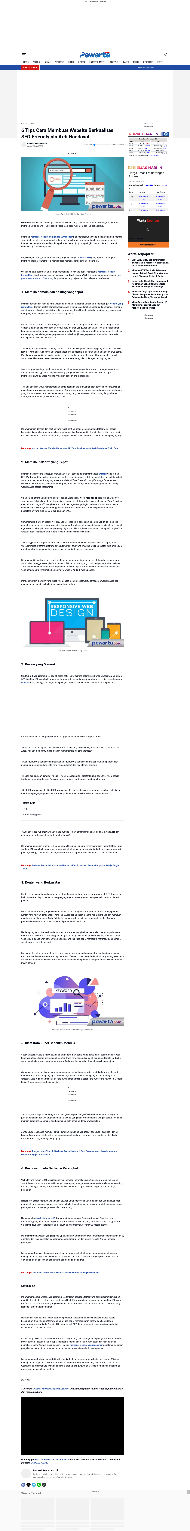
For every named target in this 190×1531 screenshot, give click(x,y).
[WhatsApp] (39, 1485)
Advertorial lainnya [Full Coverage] (148, 245)
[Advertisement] (95, 1512)
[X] (28, 1485)
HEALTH (125, 62)
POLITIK (36, 62)
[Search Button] (166, 54)
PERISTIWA (59, 62)
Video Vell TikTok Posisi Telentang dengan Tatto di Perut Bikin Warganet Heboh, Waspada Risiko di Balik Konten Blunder (150, 273)
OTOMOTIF (148, 62)
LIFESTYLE (113, 62)
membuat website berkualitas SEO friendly (52, 236)
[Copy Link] (44, 1485)
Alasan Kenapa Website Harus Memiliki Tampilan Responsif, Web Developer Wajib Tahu (75, 448)
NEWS (26, 62)
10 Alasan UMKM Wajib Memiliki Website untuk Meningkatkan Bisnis (66, 1272)
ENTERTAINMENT (96, 62)
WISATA (160, 62)
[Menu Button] (24, 54)
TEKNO (136, 62)
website (103, 473)
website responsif (46, 1218)
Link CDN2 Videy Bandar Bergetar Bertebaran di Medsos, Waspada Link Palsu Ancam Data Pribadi (150, 263)
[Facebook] (23, 1485)
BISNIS (71, 62)
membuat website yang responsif (86, 1345)
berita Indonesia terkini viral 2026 (51, 1459)
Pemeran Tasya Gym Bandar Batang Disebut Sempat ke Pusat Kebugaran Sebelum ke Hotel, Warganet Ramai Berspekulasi (150, 294)
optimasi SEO (84, 257)
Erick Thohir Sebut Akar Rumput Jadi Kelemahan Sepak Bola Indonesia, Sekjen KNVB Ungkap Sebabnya (150, 284)
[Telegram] (34, 1485)
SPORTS (81, 62)
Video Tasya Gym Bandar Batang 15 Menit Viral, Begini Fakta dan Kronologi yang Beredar (149, 305)
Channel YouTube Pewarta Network (50, 1389)
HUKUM (47, 62)
